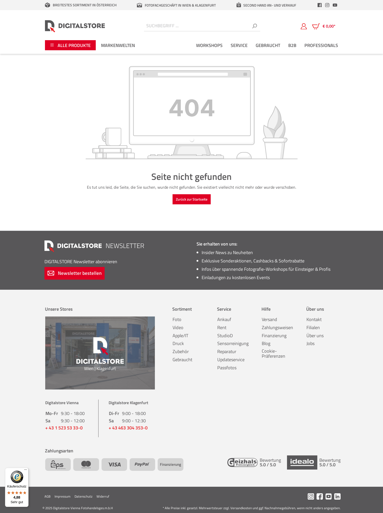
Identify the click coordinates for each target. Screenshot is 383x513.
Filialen (313, 327)
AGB (47, 496)
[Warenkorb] (323, 26)
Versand (269, 319)
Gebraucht (182, 359)
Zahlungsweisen (277, 327)
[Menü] (25, 471)
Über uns (315, 335)
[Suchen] (254, 26)
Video (178, 327)
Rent (221, 327)
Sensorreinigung (233, 343)
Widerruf (103, 496)
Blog (266, 343)
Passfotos (226, 367)
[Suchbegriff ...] (196, 26)
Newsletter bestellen (74, 273)
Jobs (310, 343)
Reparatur (226, 351)
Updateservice (231, 359)
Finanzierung (274, 335)
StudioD (225, 335)
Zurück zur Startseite (191, 199)
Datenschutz (83, 496)
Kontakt (314, 319)
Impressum (62, 496)
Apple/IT (180, 335)
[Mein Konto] (303, 26)
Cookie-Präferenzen (273, 353)
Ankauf (224, 319)
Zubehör (181, 351)
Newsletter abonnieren (80, 261)
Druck (178, 343)
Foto (177, 319)
